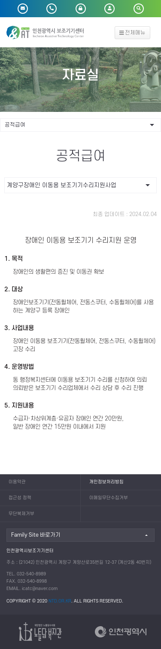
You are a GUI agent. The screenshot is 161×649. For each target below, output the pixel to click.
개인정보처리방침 (106, 482)
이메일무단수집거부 (108, 498)
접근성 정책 (20, 498)
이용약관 (17, 482)
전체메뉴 (132, 33)
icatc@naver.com (40, 588)
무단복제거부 (21, 513)
